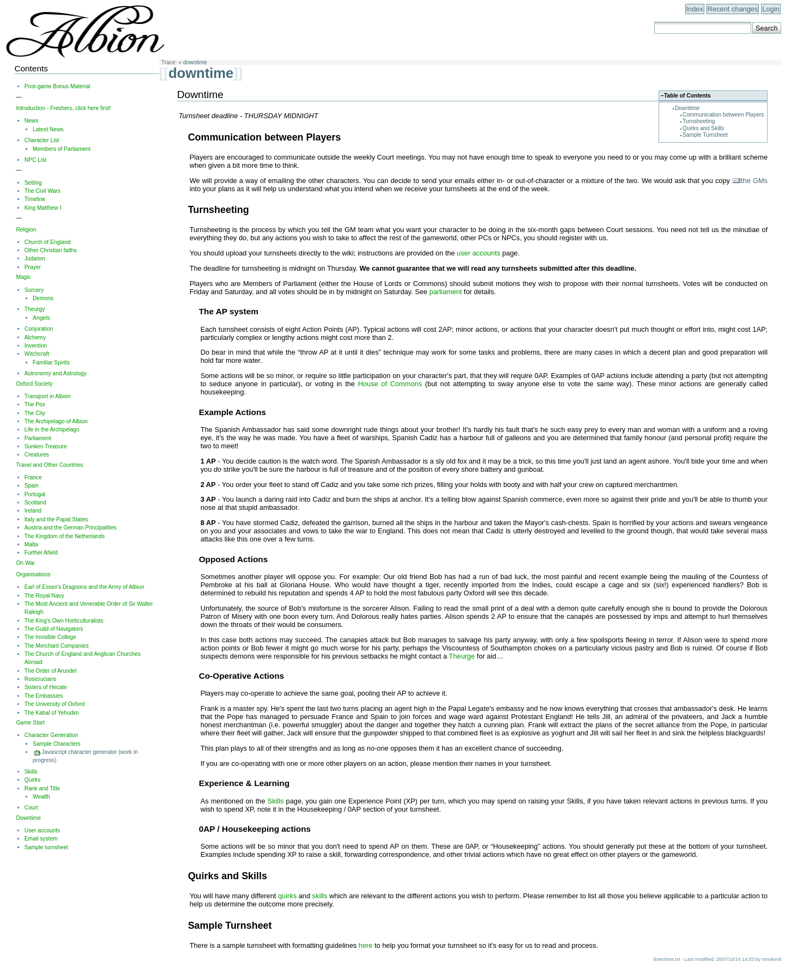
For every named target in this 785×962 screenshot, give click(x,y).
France (33, 477)
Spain (32, 486)
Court (31, 808)
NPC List (35, 160)
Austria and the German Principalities (71, 528)
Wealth (41, 797)
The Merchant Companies (57, 646)
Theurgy (35, 309)
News (32, 121)
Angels (41, 318)
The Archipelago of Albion (56, 421)
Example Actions (232, 412)
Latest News (48, 129)
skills (320, 896)
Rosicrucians (41, 679)
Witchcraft (37, 354)
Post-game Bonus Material (57, 86)
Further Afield (41, 553)
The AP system (228, 311)
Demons (43, 298)
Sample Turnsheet (705, 135)
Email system (41, 839)
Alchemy (35, 337)
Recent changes (733, 9)
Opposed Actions (233, 559)
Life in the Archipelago (52, 430)
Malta (31, 544)
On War (25, 563)
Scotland (35, 503)
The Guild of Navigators (54, 629)
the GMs (754, 180)
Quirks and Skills (703, 128)
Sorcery (34, 290)
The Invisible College (50, 637)
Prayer (33, 267)
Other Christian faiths (51, 250)
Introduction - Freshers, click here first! (63, 108)
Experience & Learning (244, 783)
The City (35, 413)
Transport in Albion (48, 396)
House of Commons (390, 384)
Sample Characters (57, 744)
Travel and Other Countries (49, 465)
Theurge (462, 656)
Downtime (687, 108)
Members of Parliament (61, 149)
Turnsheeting (699, 121)
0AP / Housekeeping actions (255, 828)
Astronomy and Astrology (56, 373)
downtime (195, 62)
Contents (30, 68)
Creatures (37, 455)
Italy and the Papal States (56, 519)
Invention (36, 346)
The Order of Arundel (51, 671)
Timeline (35, 199)
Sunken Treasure (46, 446)
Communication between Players (723, 115)
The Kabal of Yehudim (52, 713)
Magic (23, 277)
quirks (287, 896)
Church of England (48, 242)
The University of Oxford (54, 704)
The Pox (35, 404)
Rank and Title (42, 788)
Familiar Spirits (51, 363)
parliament (446, 292)
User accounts (42, 830)
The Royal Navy (44, 596)
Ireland (33, 511)
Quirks (33, 780)
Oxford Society (34, 384)
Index (694, 9)
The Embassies (44, 696)
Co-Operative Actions (241, 675)
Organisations (33, 574)
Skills (276, 801)
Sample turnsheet (46, 847)
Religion (26, 230)
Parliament (38, 438)
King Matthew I (43, 208)
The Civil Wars (43, 191)
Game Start (30, 723)
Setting (33, 183)
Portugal (35, 494)
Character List (42, 140)
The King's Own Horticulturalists (64, 621)
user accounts (478, 253)
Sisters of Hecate (46, 687)
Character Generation (51, 735)
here (366, 945)
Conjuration (39, 329)
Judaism (35, 258)
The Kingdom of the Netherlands (65, 536)
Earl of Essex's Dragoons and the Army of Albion (84, 587)
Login (770, 9)
